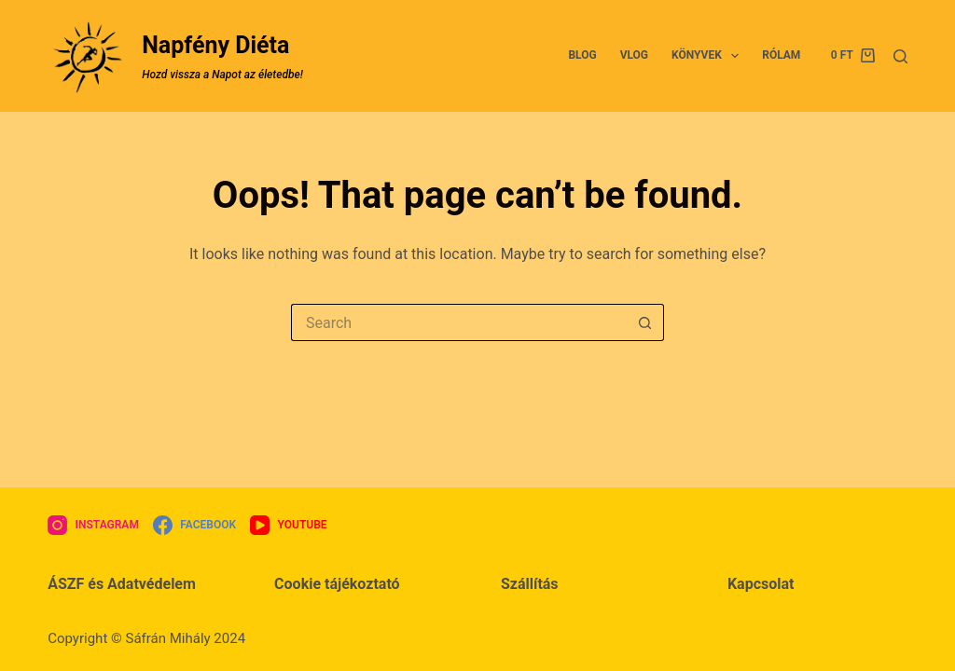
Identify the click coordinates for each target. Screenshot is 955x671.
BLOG (582, 55)
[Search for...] (459, 322)
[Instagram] (93, 525)
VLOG (634, 55)
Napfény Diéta (215, 45)
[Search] (900, 56)
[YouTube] (288, 525)
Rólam (781, 55)
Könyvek (708, 56)
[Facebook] (194, 525)
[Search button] (645, 322)
